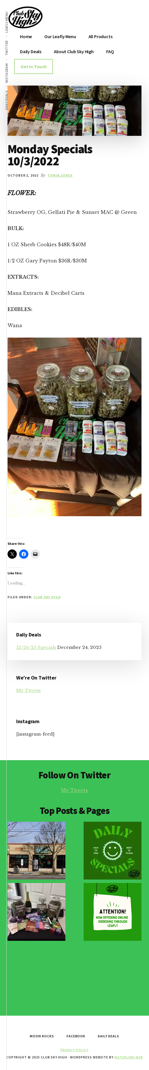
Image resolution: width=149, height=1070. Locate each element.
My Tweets (28, 690)
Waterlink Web (128, 1057)
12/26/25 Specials (36, 647)
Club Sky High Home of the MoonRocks (41, 17)
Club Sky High (46, 597)
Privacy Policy (74, 1050)
